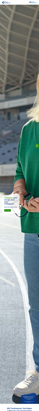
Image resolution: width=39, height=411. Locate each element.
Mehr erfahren (7, 210)
